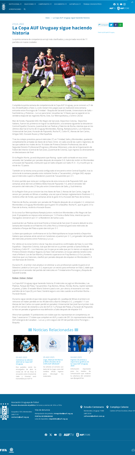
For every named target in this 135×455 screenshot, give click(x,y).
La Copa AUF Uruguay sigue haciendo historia (71, 18)
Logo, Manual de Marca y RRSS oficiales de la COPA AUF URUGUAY (53, 362)
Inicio (47, 18)
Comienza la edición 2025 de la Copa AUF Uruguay (24, 362)
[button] (90, 351)
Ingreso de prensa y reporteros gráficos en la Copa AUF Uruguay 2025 (80, 363)
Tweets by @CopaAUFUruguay (106, 32)
